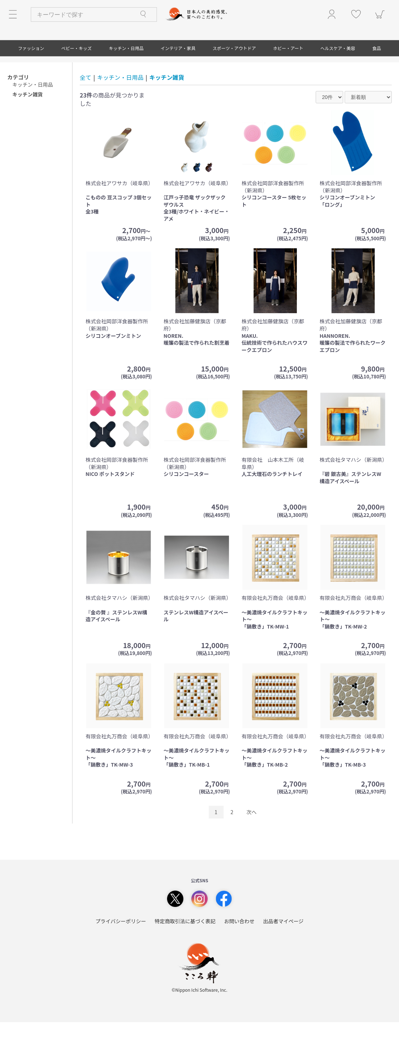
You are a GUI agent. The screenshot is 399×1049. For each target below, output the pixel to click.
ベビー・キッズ (76, 75)
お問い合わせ (239, 948)
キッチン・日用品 (126, 75)
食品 (376, 75)
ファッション (31, 75)
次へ (251, 838)
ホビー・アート (288, 75)
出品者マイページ (283, 948)
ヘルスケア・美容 (337, 75)
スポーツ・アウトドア (234, 75)
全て (85, 104)
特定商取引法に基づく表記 (185, 948)
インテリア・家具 (178, 75)
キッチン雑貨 (166, 104)
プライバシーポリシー (120, 948)
